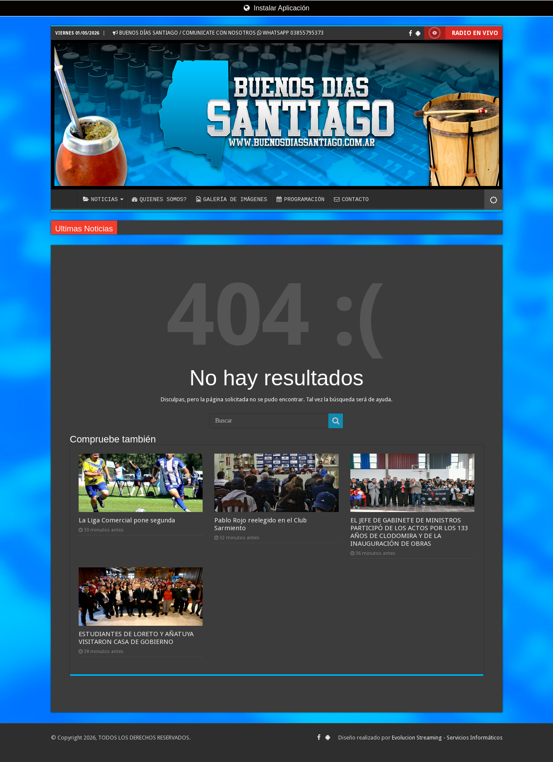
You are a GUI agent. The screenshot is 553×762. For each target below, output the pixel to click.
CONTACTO (351, 199)
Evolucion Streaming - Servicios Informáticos (447, 737)
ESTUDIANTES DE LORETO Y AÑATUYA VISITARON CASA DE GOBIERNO (136, 638)
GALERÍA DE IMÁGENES (231, 199)
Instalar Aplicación (276, 8)
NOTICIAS (100, 199)
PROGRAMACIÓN (300, 199)
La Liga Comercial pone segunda (127, 520)
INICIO (66, 198)
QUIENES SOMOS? (159, 199)
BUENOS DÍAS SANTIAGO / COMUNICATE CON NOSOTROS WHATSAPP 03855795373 (218, 33)
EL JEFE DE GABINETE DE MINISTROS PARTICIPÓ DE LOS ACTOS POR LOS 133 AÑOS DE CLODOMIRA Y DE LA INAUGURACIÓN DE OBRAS (409, 531)
